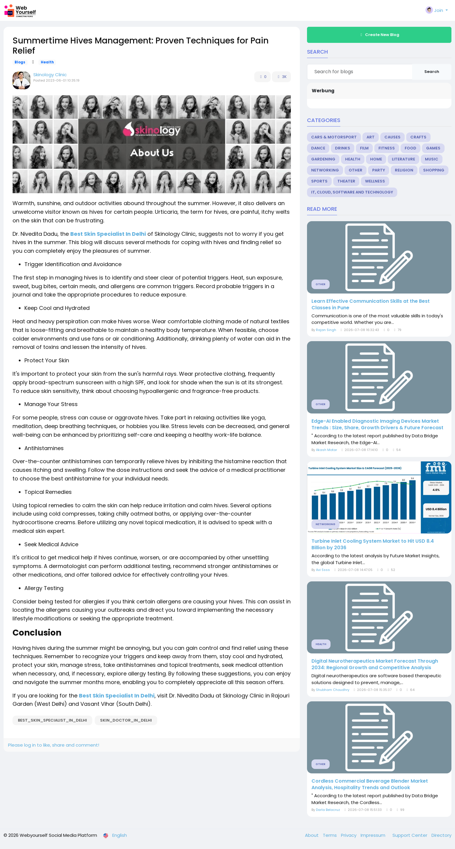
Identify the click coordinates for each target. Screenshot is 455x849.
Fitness (386, 148)
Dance (318, 148)
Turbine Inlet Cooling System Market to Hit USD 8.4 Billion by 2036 (372, 544)
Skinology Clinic (50, 74)
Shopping (433, 170)
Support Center (410, 835)
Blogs (20, 62)
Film (364, 148)
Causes (392, 137)
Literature (403, 159)
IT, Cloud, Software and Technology (352, 192)
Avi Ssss (323, 569)
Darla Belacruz (328, 809)
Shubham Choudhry (332, 689)
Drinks (342, 148)
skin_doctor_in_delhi (126, 720)
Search (431, 71)
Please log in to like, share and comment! (53, 745)
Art (371, 137)
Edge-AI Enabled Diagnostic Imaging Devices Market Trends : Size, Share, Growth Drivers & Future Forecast (377, 424)
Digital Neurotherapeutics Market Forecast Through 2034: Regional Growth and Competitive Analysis (374, 664)
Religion (404, 170)
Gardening (323, 159)
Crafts (418, 137)
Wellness (375, 181)
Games (433, 148)
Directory (441, 835)
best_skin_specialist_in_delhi (52, 720)
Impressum (374, 835)
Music (431, 159)
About (312, 835)
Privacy (349, 835)
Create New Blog (379, 35)
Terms (330, 835)
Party (378, 170)
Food (410, 148)
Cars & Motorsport (334, 137)
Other (355, 170)
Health (47, 62)
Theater (346, 181)
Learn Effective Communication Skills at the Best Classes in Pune (370, 304)
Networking (325, 170)
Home (376, 159)
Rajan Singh (326, 329)
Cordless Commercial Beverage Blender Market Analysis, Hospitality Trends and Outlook (369, 784)
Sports (319, 181)
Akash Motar (326, 449)
